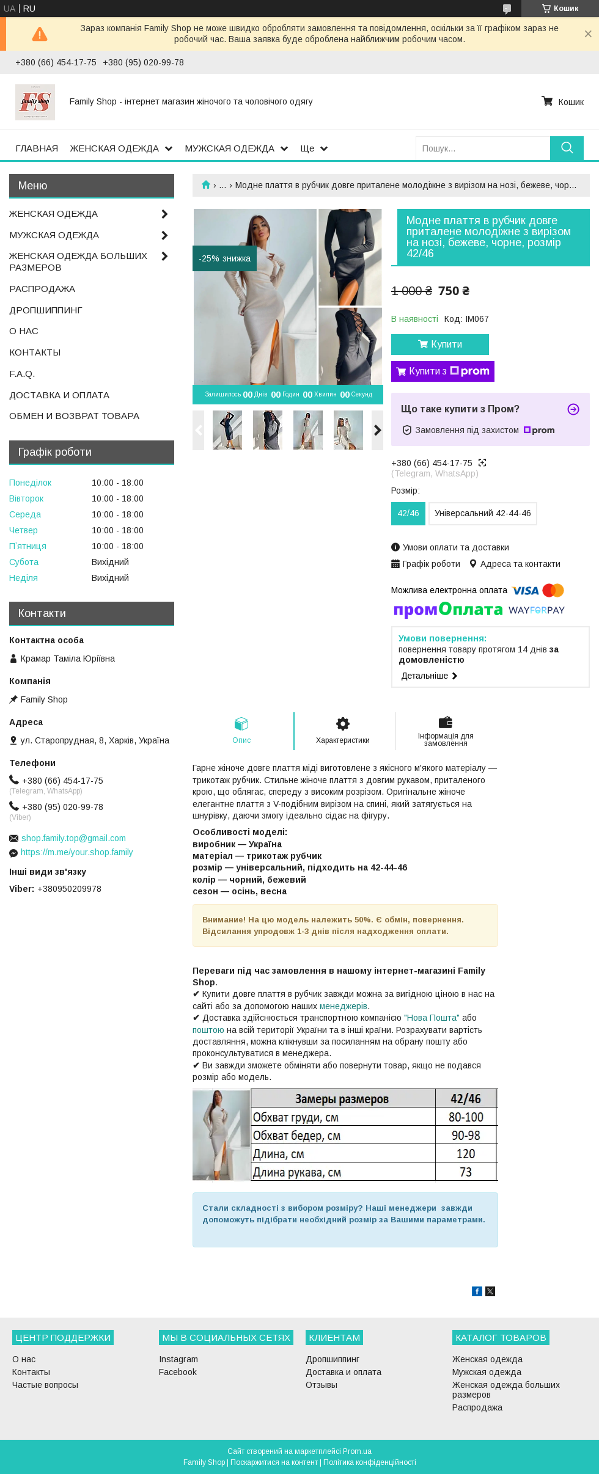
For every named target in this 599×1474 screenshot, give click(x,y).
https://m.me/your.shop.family (77, 852)
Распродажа (477, 1407)
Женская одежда (487, 1359)
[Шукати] (567, 148)
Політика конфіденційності (369, 1462)
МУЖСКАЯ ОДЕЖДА (229, 148)
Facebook (178, 1372)
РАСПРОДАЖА (42, 288)
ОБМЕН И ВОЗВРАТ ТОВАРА (74, 415)
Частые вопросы (45, 1385)
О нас (23, 1359)
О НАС (24, 331)
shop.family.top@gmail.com (73, 838)
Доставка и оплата (343, 1372)
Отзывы (321, 1385)
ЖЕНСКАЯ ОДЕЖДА (114, 148)
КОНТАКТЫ (35, 352)
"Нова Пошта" (432, 1018)
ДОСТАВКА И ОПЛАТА (59, 395)
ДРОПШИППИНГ (46, 310)
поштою (208, 1030)
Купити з (449, 371)
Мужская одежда (486, 1372)
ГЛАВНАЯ (36, 148)
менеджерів (343, 1006)
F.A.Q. (22, 373)
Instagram (178, 1359)
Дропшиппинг (332, 1359)
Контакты (31, 1372)
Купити (446, 344)
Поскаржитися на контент (274, 1462)
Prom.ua (357, 1451)
